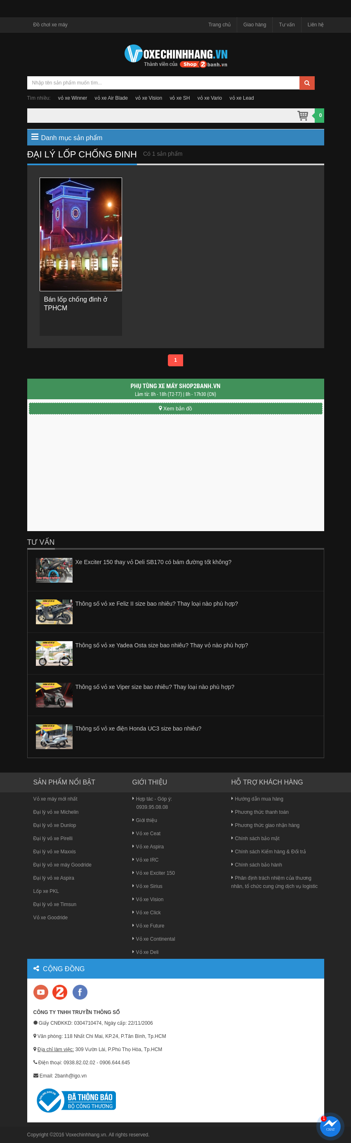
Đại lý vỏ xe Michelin (56, 812)
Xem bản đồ (176, 408)
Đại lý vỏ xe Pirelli (53, 838)
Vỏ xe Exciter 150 (153, 873)
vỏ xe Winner (72, 98)
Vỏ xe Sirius (147, 886)
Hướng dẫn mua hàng (257, 799)
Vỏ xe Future (148, 926)
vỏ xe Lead (242, 98)
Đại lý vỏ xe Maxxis (54, 852)
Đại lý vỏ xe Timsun (55, 904)
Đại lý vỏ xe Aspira (53, 878)
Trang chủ (219, 25)
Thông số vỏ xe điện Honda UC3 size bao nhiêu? (138, 728)
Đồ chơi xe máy (50, 25)
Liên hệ (316, 25)
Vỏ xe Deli (145, 952)
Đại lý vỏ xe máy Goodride (62, 865)
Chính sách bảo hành (256, 865)
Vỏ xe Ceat (146, 833)
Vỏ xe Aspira (148, 847)
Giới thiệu (144, 820)
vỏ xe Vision (148, 98)
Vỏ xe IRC (145, 860)
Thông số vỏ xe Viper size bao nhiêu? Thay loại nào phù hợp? (155, 687)
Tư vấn (286, 25)
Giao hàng (254, 25)
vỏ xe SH (180, 98)
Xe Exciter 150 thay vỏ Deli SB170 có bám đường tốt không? (153, 562)
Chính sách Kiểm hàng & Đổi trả (268, 852)
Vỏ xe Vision (148, 899)
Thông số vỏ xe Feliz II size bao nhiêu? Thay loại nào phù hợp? (156, 603)
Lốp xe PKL (46, 891)
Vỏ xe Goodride (50, 917)
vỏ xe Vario (210, 98)
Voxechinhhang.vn (86, 1135)
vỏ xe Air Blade (111, 98)
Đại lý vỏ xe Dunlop (54, 825)
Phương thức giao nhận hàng (265, 825)
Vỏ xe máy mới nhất (55, 799)
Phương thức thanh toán (260, 812)
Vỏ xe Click (146, 913)
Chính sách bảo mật (255, 838)
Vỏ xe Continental (153, 939)
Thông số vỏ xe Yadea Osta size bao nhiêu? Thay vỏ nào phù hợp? (161, 645)
